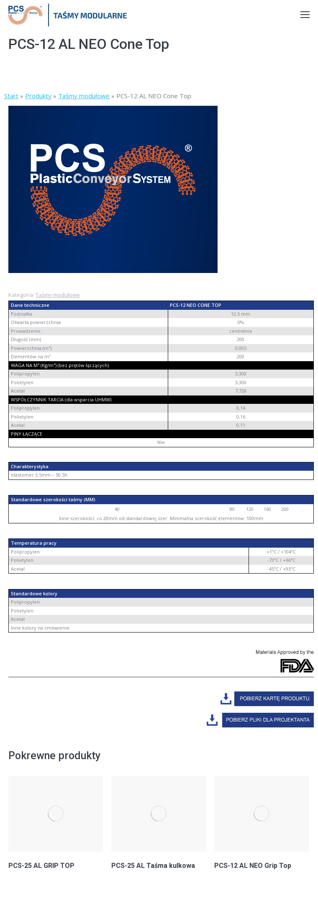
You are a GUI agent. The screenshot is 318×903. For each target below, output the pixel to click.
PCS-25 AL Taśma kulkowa (153, 866)
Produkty (38, 96)
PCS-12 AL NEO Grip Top (252, 866)
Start (11, 96)
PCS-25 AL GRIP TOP (41, 866)
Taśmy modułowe (84, 96)
